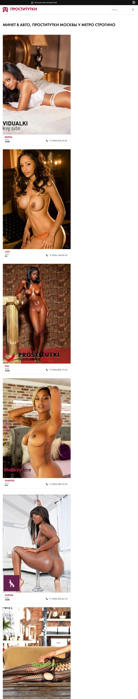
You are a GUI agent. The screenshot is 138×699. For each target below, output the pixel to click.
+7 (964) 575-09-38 (120, 454)
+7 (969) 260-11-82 (120, 561)
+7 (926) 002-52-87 (53, 133)
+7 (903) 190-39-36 (53, 454)
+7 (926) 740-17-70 (53, 668)
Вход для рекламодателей (46, 2)
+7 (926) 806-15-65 (53, 240)
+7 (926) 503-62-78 (53, 347)
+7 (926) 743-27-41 (120, 347)
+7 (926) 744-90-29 (120, 133)
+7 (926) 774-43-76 (53, 561)
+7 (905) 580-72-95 (120, 240)
